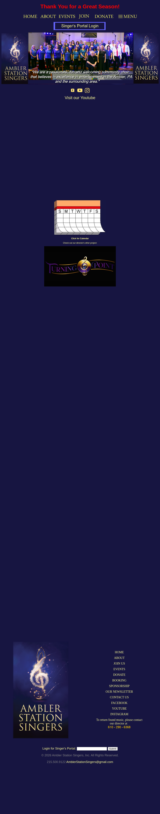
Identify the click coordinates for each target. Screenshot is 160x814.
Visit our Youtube (80, 97)
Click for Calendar (80, 238)
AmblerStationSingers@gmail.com (89, 762)
